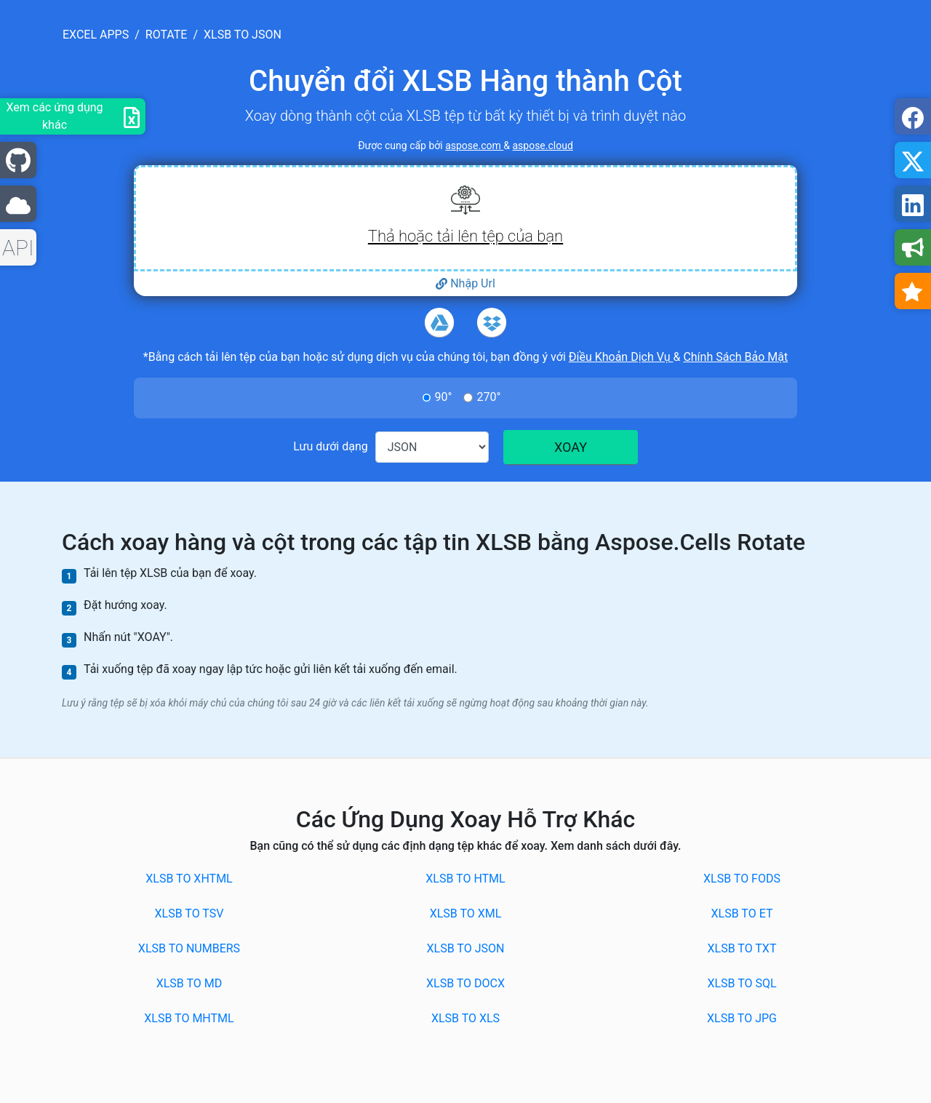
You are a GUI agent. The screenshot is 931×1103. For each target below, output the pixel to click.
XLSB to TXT (742, 948)
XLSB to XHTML (188, 878)
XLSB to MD (189, 983)
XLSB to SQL (741, 983)
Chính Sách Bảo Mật (735, 357)
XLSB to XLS (465, 1018)
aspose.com (474, 145)
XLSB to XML (466, 913)
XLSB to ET (742, 913)
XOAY (570, 447)
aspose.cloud (542, 145)
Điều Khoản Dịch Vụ (621, 357)
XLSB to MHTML (188, 1018)
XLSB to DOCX (465, 983)
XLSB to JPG (742, 1018)
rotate (166, 34)
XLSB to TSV (189, 913)
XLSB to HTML (465, 878)
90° (443, 397)
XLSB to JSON (466, 948)
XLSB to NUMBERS (189, 948)
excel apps (96, 34)
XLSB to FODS (741, 878)
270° (488, 397)
